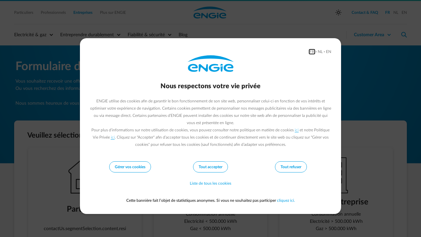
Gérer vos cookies (130, 167)
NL (320, 52)
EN (328, 52)
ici (297, 130)
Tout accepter (210, 167)
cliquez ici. (286, 200)
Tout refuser (291, 167)
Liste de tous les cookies (210, 183)
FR (312, 52)
